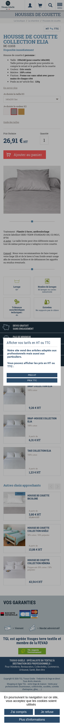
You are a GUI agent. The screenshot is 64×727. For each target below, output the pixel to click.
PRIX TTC (32, 380)
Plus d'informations (32, 719)
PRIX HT (32, 375)
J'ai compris (19, 712)
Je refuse (47, 712)
